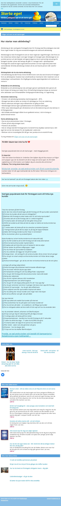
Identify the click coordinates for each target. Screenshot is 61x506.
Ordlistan (34, 23)
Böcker (10, 23)
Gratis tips (27, 23)
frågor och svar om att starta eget (25, 137)
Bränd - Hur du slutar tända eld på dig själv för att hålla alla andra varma (10, 364)
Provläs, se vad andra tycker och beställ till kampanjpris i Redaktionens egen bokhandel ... (27, 334)
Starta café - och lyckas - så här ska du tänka (49, 351)
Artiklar (16, 23)
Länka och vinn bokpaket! (52, 23)
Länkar (41, 23)
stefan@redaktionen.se (53, 498)
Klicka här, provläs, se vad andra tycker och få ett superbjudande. (30, 168)
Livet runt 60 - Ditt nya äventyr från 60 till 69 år (30, 351)
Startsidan (4, 23)
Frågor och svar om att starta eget (13, 34)
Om (22, 23)
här (2, 8)
